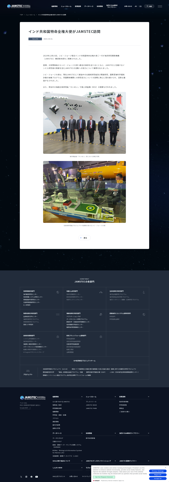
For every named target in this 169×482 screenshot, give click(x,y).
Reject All (157, 475)
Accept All (158, 478)
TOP (21, 15)
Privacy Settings (158, 471)
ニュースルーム (30, 15)
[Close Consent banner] (165, 467)
